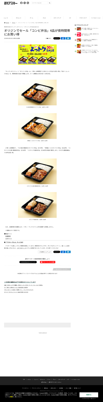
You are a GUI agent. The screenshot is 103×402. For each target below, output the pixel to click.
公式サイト (8, 238)
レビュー (6, 18)
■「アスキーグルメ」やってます (13, 242)
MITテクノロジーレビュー (55, 380)
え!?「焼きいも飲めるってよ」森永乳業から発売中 (16, 287)
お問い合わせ (53, 386)
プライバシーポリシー (36, 386)
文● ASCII (48, 38)
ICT (83, 18)
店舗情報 (8, 236)
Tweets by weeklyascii (43, 332)
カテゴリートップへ (61, 269)
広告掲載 (61, 386)
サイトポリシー (25, 386)
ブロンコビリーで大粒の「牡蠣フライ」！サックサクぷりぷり (18, 289)
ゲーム (45, 18)
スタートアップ (70, 18)
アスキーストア (96, 18)
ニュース (19, 18)
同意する (88, 395)
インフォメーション (75, 378)
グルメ (57, 18)
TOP (24, 378)
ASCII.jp (44, 380)
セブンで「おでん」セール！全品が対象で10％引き (16, 292)
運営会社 (46, 386)
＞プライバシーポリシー (89, 398)
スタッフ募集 (68, 386)
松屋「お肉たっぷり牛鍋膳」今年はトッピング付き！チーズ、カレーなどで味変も (23, 285)
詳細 (11, 397)
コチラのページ (21, 248)
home (6, 22)
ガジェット (32, 18)
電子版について (77, 386)
